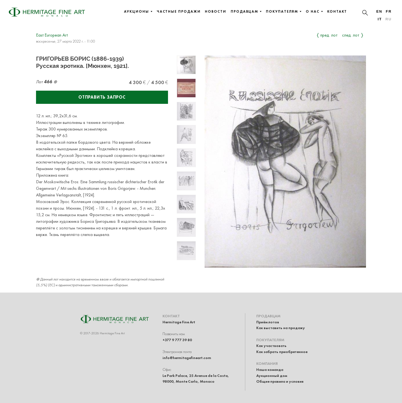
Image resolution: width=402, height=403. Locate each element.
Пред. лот (329, 35)
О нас (314, 11)
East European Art (52, 35)
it (380, 19)
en (379, 11)
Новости (215, 11)
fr (389, 11)
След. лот (350, 35)
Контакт (337, 11)
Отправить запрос (102, 97)
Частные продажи (179, 11)
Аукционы (138, 11)
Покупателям (283, 11)
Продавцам (246, 11)
